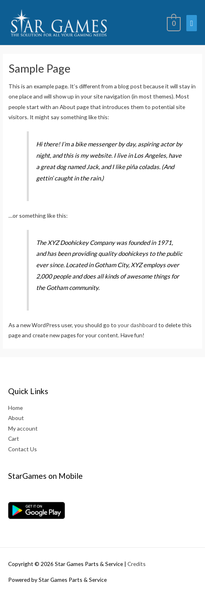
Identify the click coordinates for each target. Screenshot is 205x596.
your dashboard (137, 325)
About (16, 417)
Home (15, 407)
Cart (13, 438)
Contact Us (22, 449)
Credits (136, 563)
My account (23, 428)
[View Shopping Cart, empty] (173, 22)
